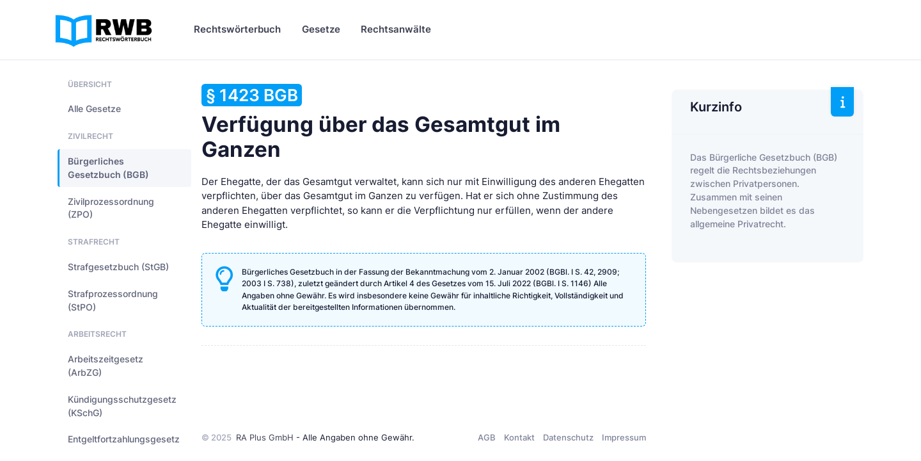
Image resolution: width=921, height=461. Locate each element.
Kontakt (519, 437)
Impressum (624, 437)
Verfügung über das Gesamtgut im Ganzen (380, 123)
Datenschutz (568, 437)
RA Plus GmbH (265, 437)
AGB (487, 437)
